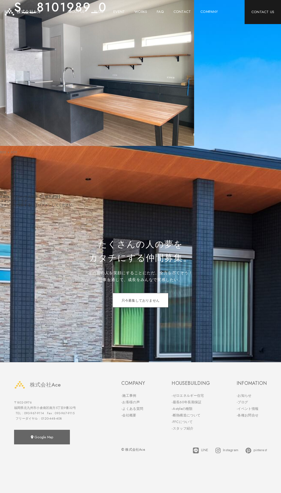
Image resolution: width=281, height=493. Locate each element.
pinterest (256, 450)
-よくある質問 (132, 408)
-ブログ (242, 402)
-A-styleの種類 (182, 408)
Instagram (226, 450)
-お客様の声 (130, 402)
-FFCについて (182, 421)
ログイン (45, 204)
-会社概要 (128, 415)
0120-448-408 (51, 418)
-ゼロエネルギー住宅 (188, 395)
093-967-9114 (34, 413)
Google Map (42, 437)
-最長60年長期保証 (186, 402)
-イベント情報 (247, 408)
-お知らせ (244, 395)
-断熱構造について (186, 415)
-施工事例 (128, 395)
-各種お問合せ (247, 415)
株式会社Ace (37, 384)
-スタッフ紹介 (182, 428)
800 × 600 (8, 152)
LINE (200, 450)
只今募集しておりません (140, 300)
